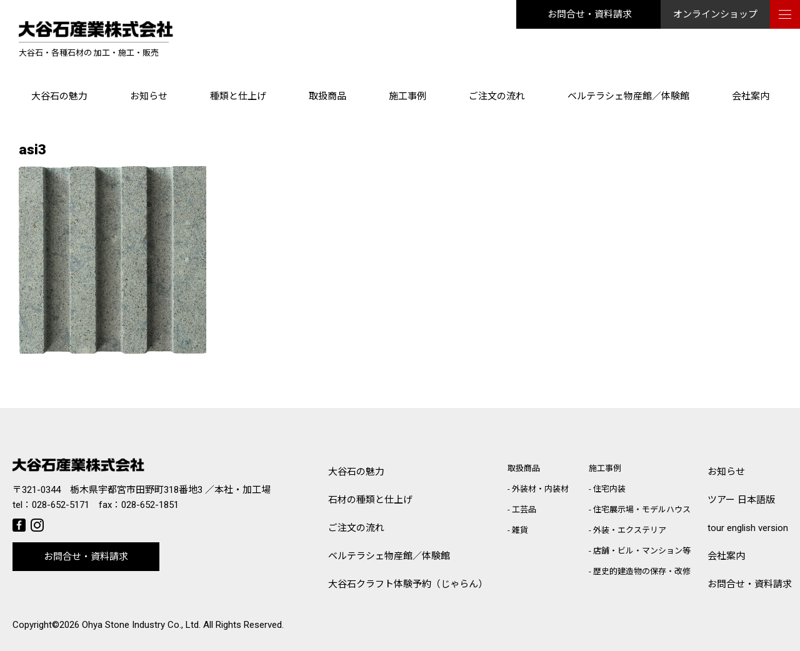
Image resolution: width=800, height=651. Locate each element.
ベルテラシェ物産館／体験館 (628, 96)
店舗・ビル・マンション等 (642, 550)
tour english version (748, 528)
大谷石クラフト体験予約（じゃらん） (408, 584)
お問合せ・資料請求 (590, 14)
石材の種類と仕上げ (370, 499)
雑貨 (520, 530)
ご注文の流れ (497, 96)
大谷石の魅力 (59, 96)
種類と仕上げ (238, 96)
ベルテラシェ (389, 556)
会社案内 (750, 96)
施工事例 (407, 96)
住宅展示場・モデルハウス (642, 509)
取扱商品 (327, 96)
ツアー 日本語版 (741, 499)
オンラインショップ (715, 14)
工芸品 (524, 509)
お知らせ (149, 96)
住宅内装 (609, 489)
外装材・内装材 (540, 489)
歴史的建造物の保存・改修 (642, 571)
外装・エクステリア (629, 530)
